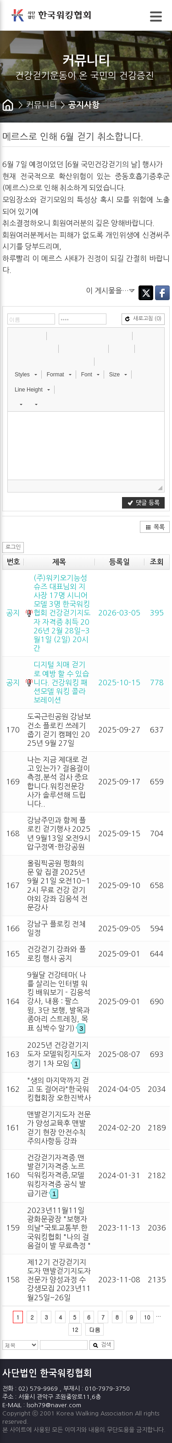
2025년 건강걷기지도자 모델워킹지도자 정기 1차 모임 (59, 1054)
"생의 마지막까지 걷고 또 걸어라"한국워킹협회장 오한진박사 (59, 1089)
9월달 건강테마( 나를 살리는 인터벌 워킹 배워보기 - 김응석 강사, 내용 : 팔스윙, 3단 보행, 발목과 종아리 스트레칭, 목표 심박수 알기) (58, 1001)
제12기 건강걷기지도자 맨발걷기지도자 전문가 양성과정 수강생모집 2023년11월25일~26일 (59, 1279)
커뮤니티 (41, 105)
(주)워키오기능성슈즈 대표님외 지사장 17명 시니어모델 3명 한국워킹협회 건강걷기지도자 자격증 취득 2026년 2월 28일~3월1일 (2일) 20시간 (61, 613)
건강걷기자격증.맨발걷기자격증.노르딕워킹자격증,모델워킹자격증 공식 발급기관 (56, 1175)
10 (147, 1317)
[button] (16, 335)
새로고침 (143, 319)
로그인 (13, 547)
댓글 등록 (144, 503)
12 (75, 1329)
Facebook (162, 292)
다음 (94, 1329)
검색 (102, 1345)
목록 (155, 527)
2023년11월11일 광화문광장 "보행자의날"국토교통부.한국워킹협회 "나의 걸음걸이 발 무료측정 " (59, 1228)
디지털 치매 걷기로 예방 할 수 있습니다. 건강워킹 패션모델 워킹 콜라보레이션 (61, 682)
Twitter (146, 292)
